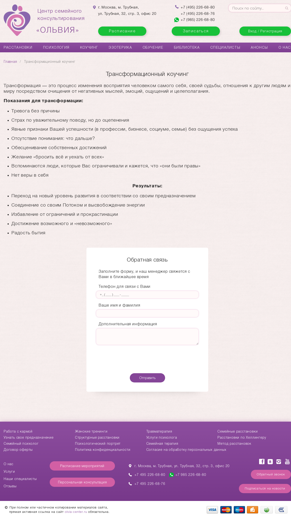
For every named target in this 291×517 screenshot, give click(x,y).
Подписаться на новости (265, 488)
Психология (56, 47)
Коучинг (89, 47)
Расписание (122, 31)
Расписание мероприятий (82, 466)
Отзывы (10, 486)
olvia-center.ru (76, 512)
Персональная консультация (82, 482)
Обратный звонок (271, 474)
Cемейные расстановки (237, 431)
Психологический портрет (98, 443)
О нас (285, 47)
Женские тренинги (91, 431)
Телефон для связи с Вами (124, 286)
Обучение (153, 47)
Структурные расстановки (97, 437)
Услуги (9, 471)
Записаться (196, 31)
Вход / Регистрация (265, 31)
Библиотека (187, 47)
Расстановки (18, 47)
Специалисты (225, 47)
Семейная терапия (162, 443)
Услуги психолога (161, 437)
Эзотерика (120, 47)
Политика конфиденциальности (103, 450)
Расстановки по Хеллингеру (241, 437)
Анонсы (259, 47)
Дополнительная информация (128, 324)
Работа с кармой (18, 431)
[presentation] (147, 359)
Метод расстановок (234, 443)
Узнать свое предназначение (29, 437)
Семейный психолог (21, 443)
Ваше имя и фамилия (119, 305)
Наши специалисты (20, 479)
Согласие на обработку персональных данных (186, 450)
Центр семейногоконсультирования (61, 21)
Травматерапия (159, 431)
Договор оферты (18, 450)
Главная (10, 61)
